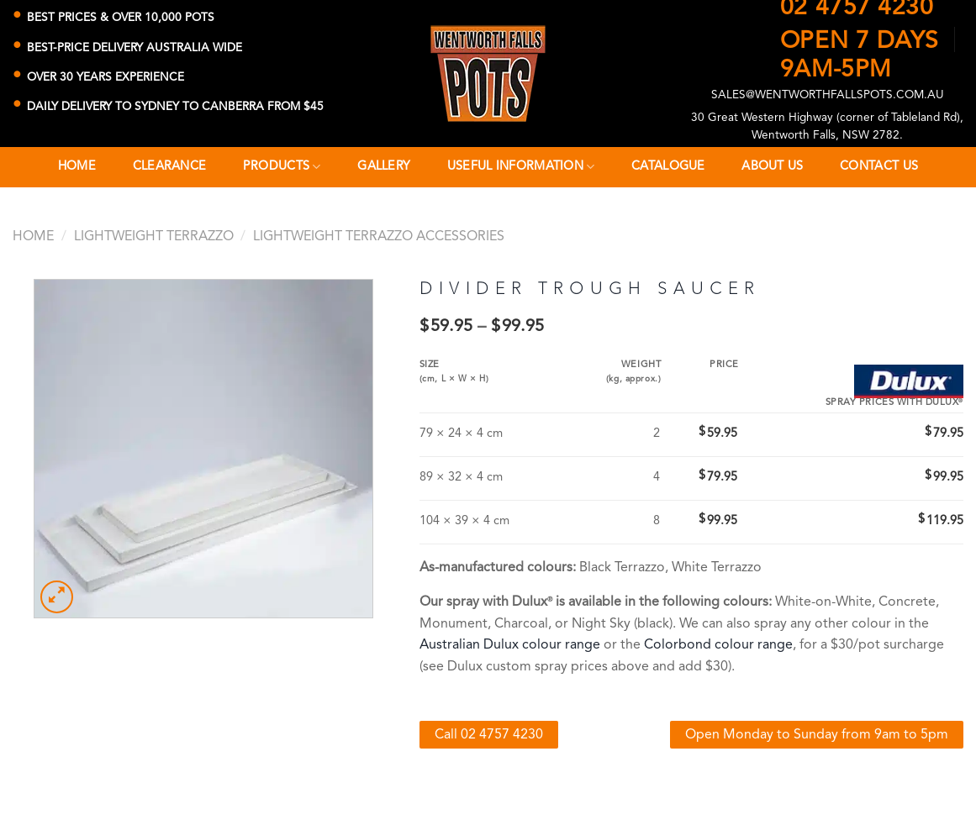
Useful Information (521, 167)
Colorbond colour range (718, 645)
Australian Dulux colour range (509, 645)
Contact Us (879, 166)
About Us (772, 166)
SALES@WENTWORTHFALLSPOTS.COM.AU (827, 95)
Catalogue (668, 166)
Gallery (383, 166)
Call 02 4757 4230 (489, 735)
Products (282, 167)
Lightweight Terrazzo (154, 237)
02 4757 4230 (857, 9)
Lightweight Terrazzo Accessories (378, 237)
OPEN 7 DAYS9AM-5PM (859, 49)
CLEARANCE (170, 166)
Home (77, 166)
